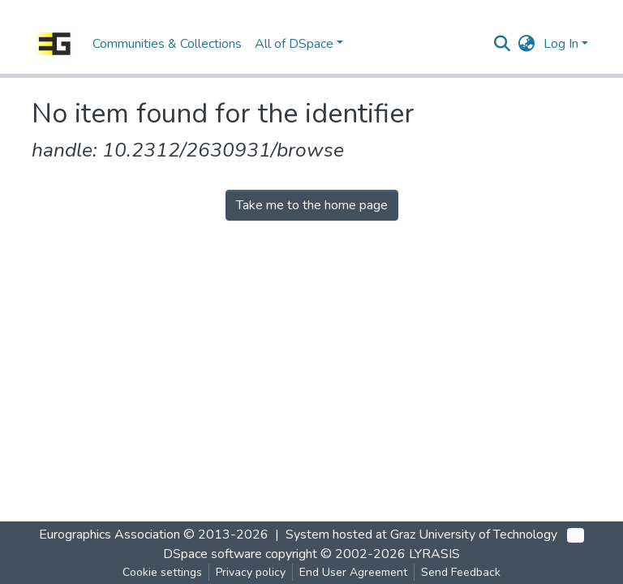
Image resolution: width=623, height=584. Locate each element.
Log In (561, 44)
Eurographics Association (109, 534)
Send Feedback (461, 572)
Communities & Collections (167, 44)
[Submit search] (502, 43)
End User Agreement (353, 572)
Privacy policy (251, 572)
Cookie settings (162, 572)
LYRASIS (434, 554)
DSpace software (212, 554)
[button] (526, 44)
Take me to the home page (312, 205)
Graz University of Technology (473, 534)
